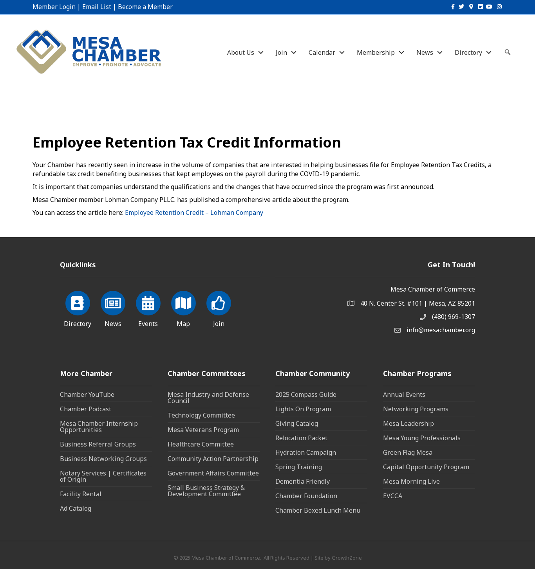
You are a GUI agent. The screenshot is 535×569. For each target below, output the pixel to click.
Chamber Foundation (306, 496)
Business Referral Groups (98, 444)
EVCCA (392, 496)
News (424, 52)
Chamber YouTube (87, 394)
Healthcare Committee (201, 444)
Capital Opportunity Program (426, 467)
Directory (468, 52)
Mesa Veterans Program (203, 429)
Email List (96, 6)
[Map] (183, 307)
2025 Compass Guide (305, 394)
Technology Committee (201, 415)
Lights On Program (303, 409)
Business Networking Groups (103, 458)
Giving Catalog (296, 423)
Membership (376, 52)
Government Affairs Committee (213, 473)
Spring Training (298, 467)
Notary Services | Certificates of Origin (103, 476)
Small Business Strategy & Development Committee (206, 490)
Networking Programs (415, 409)
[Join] (218, 307)
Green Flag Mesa (407, 452)
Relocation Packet (301, 438)
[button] (507, 52)
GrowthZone (347, 557)
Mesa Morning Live (411, 481)
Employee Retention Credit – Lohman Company (194, 212)
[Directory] (77, 307)
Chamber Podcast (85, 409)
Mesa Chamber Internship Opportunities (99, 426)
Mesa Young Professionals (422, 438)
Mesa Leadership (408, 423)
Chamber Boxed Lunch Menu (317, 510)
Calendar (322, 52)
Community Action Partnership (213, 458)
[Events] (148, 307)
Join (281, 52)
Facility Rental (80, 494)
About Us (240, 52)
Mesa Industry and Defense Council (208, 397)
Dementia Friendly (302, 481)
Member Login (54, 6)
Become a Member (145, 6)
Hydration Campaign (305, 452)
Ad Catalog (75, 508)
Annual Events (404, 394)
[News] (113, 307)
